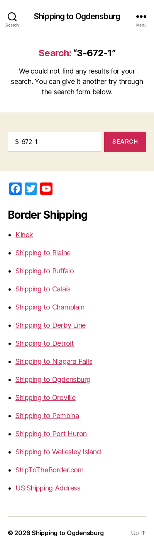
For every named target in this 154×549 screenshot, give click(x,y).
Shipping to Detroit (44, 343)
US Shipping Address (48, 488)
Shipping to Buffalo (44, 271)
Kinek (24, 235)
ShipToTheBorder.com (49, 470)
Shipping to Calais (43, 289)
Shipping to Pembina (47, 416)
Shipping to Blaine (43, 253)
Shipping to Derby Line (50, 325)
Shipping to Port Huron (51, 434)
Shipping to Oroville (45, 397)
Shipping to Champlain (49, 307)
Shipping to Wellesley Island (58, 452)
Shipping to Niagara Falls (53, 361)
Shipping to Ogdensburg (77, 16)
